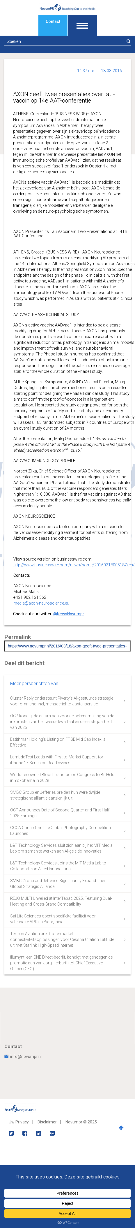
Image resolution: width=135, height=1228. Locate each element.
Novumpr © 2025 (81, 1122)
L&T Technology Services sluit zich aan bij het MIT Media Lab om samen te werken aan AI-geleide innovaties (61, 848)
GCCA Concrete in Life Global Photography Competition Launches (60, 830)
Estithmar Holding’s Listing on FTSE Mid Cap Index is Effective (58, 742)
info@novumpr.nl (23, 1056)
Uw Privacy (19, 1122)
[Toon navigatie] (82, 25)
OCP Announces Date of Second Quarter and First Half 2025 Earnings (59, 813)
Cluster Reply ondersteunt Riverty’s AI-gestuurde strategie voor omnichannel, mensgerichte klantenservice (61, 701)
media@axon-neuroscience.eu (41, 603)
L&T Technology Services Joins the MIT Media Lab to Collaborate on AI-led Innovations (58, 866)
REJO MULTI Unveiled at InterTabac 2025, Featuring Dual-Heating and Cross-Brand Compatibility (61, 901)
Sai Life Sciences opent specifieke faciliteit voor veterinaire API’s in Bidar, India (53, 919)
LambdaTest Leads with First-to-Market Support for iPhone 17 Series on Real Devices (56, 760)
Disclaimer (47, 1122)
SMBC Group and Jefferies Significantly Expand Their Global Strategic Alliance (58, 883)
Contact (53, 21)
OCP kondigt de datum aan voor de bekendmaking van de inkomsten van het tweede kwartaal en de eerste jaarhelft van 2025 (62, 722)
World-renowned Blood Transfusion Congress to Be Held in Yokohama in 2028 (62, 777)
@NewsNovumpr (68, 614)
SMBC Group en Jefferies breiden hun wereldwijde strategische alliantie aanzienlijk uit (55, 795)
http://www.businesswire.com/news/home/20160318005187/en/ (74, 565)
